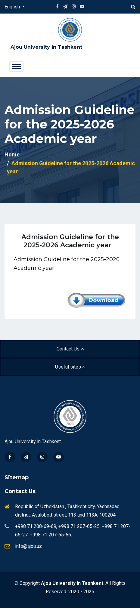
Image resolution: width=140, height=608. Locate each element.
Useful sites (70, 367)
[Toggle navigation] (16, 66)
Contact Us (70, 349)
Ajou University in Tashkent (46, 47)
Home (12, 154)
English (13, 7)
